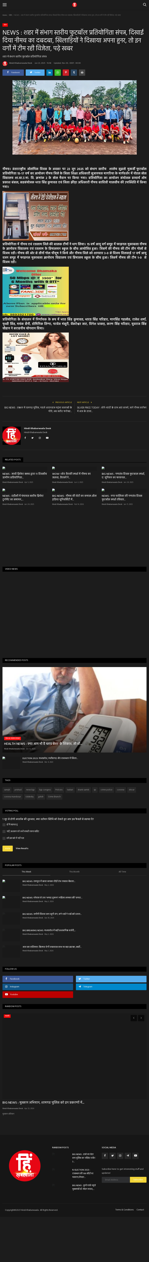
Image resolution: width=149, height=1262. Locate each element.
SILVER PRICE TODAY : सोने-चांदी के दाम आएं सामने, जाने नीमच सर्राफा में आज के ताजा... (112, 409)
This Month (74, 917)
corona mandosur (12, 842)
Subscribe (138, 1225)
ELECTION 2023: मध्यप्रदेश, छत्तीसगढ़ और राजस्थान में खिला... (50, 803)
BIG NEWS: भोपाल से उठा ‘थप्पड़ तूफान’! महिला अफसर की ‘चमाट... (52, 943)
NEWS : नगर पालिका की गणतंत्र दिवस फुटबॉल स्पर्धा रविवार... (122, 543)
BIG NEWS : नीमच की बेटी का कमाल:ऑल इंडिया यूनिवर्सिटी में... (74, 543)
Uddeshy (30, 842)
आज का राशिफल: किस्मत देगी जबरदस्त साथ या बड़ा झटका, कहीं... (52, 992)
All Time (122, 917)
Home (4, 15)
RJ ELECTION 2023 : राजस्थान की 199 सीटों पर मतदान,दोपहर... (82, 1218)
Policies (58, 835)
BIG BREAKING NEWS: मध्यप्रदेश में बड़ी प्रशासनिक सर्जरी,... (49, 975)
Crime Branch (54, 842)
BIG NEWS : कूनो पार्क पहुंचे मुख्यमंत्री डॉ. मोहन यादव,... (84, 1232)
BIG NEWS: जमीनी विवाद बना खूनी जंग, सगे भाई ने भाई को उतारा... (52, 959)
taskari (70, 835)
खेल (10, 15)
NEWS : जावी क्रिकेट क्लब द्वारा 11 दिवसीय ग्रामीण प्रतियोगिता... (24, 498)
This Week (26, 917)
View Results (22, 893)
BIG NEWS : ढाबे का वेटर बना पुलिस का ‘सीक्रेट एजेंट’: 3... (84, 1203)
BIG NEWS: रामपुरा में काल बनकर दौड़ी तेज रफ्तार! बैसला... (49, 926)
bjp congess (45, 835)
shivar (131, 835)
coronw (120, 835)
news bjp (30, 835)
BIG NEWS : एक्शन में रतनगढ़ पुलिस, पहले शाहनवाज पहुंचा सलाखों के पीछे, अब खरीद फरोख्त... (38, 409)
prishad (18, 835)
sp (95, 835)
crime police (106, 835)
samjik (7, 835)
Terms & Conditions (124, 1255)
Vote (7, 894)
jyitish (40, 842)
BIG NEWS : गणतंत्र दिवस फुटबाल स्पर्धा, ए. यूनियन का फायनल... (123, 498)
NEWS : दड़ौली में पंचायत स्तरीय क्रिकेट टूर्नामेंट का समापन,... (23, 543)
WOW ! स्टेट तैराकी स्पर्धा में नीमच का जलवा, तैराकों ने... (71, 498)
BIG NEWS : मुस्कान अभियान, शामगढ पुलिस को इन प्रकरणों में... (43, 1148)
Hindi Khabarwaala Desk (17, 63)
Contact (140, 1255)
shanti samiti (83, 835)
